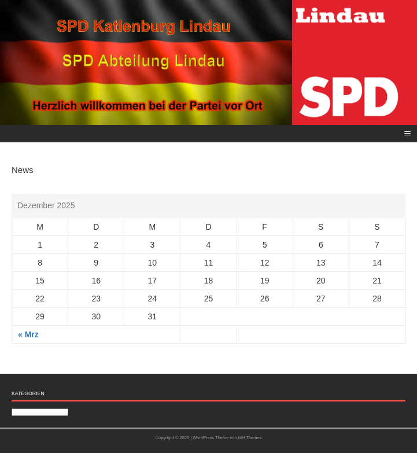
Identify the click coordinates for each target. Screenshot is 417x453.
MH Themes (250, 437)
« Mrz (28, 334)
